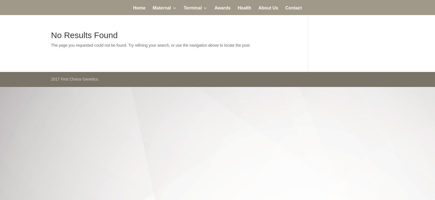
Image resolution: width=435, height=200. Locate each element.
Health (244, 8)
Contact (293, 8)
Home (139, 8)
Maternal (162, 8)
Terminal (193, 8)
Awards (222, 8)
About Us (268, 8)
